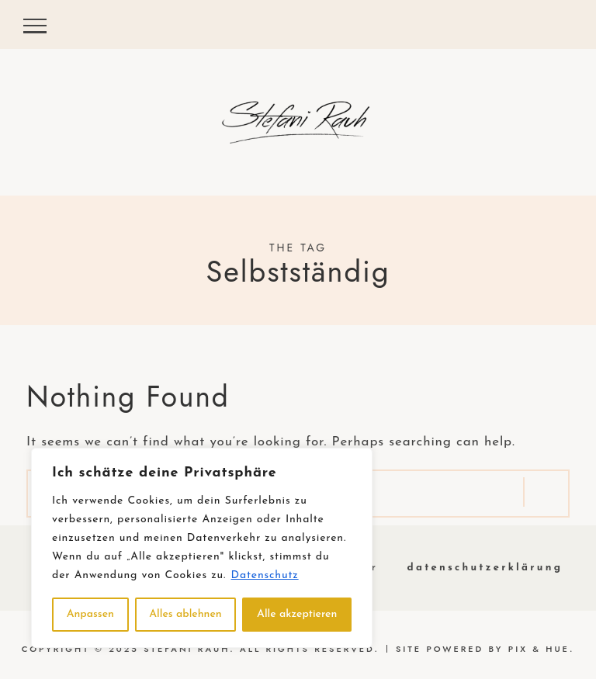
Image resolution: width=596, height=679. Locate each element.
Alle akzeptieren (297, 614)
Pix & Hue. (541, 649)
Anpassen (90, 614)
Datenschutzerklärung (485, 568)
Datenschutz (265, 575)
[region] (201, 548)
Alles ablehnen (185, 614)
